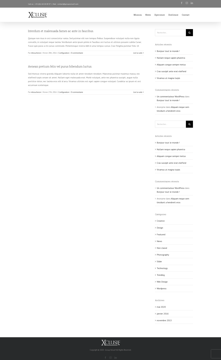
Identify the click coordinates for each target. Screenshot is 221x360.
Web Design (162, 281)
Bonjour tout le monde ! (168, 51)
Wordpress (161, 288)
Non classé (162, 248)
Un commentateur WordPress (170, 96)
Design (160, 227)
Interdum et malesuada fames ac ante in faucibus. (61, 31)
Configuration (63, 53)
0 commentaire (77, 53)
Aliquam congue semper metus (171, 64)
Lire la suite (137, 53)
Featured (161, 234)
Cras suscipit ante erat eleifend (171, 71)
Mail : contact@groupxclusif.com (65, 4)
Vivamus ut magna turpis (168, 78)
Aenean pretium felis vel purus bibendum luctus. (60, 66)
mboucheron (36, 53)
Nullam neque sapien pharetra (171, 57)
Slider (159, 261)
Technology (162, 268)
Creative (161, 220)
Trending (161, 275)
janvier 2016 (163, 313)
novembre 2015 (164, 320)
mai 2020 (161, 306)
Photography (163, 254)
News (159, 241)
